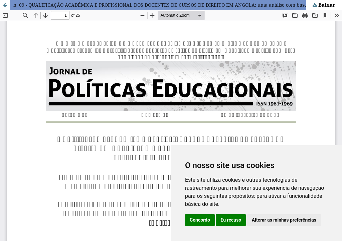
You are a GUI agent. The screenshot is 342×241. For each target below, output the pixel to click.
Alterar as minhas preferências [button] (284, 220)
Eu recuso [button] (230, 220)
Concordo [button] (200, 220)
